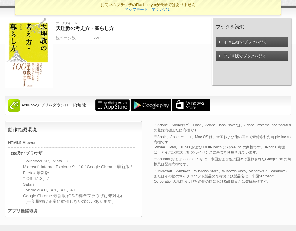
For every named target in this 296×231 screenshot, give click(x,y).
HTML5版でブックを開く (243, 42)
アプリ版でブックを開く (243, 56)
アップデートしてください (148, 9)
